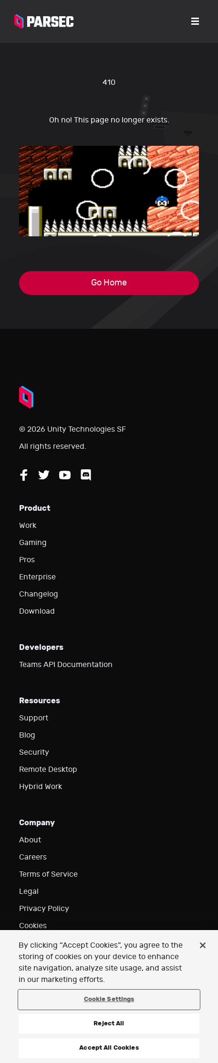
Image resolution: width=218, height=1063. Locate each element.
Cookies (33, 925)
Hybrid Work (40, 786)
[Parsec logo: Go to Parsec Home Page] (43, 21)
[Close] (202, 945)
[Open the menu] (195, 21)
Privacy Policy (44, 908)
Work (27, 525)
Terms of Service (48, 874)
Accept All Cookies (108, 1048)
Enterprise (37, 577)
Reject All (108, 1023)
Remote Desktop (48, 769)
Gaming (33, 542)
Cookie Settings (109, 999)
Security (34, 752)
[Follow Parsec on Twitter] (44, 475)
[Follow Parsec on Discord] (86, 475)
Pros (27, 560)
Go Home (109, 283)
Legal (29, 891)
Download (37, 611)
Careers (33, 857)
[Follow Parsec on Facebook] (24, 475)
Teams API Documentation (66, 664)
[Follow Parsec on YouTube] (65, 475)
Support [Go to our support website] (33, 718)
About (30, 840)
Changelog (38, 594)
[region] (109, 996)
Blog (27, 735)
